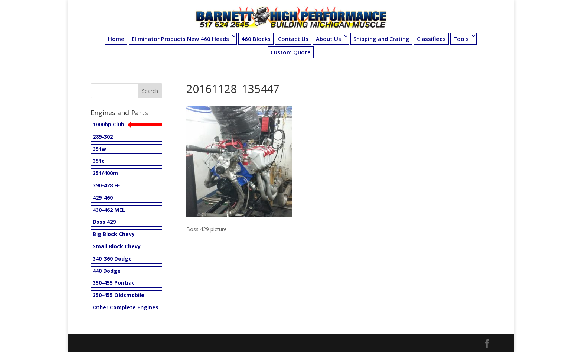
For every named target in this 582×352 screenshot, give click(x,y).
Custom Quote (291, 52)
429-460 (103, 197)
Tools (461, 38)
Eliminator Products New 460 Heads (180, 38)
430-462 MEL (109, 209)
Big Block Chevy (114, 234)
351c (99, 160)
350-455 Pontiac (114, 282)
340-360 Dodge (112, 258)
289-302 (103, 136)
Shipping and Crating (381, 38)
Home (116, 38)
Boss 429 (104, 221)
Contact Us (293, 38)
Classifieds (431, 38)
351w (99, 148)
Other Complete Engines (125, 307)
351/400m (105, 173)
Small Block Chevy (117, 246)
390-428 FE (106, 185)
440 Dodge (107, 270)
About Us (328, 38)
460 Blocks (256, 38)
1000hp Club (108, 124)
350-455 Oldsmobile (118, 294)
